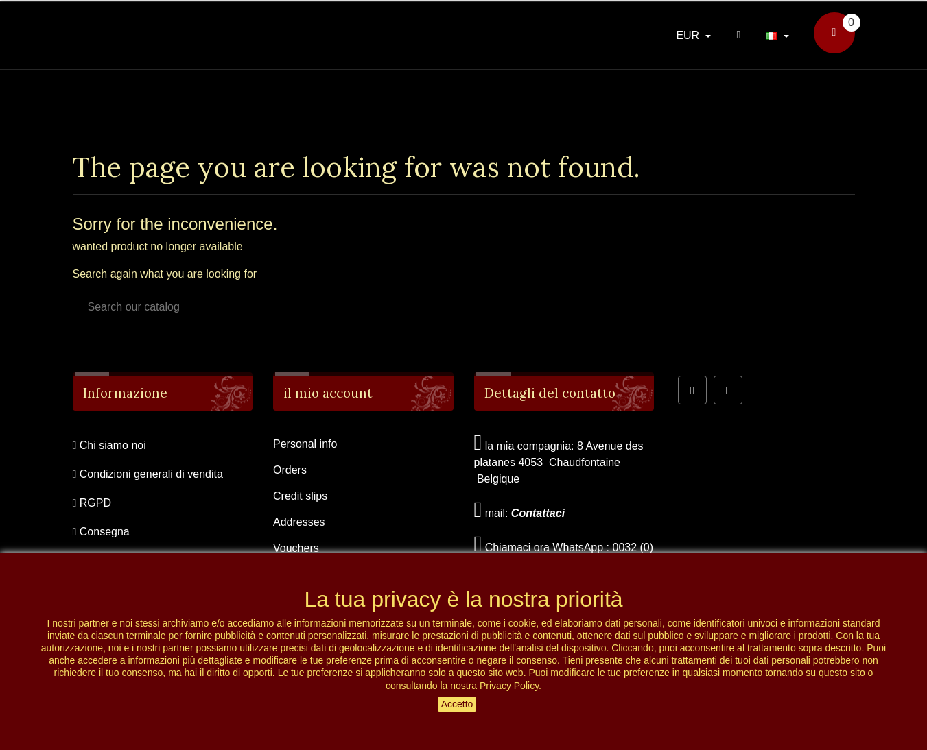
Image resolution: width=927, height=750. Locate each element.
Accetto (457, 704)
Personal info (305, 444)
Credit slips (300, 496)
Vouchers (296, 548)
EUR (689, 35)
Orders (290, 470)
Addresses (299, 522)
